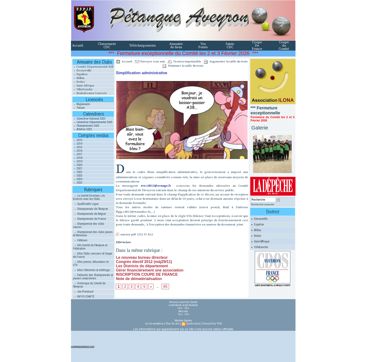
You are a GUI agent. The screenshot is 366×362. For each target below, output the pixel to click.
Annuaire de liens (176, 45)
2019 (77, 161)
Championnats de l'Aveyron (90, 209)
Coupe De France (257, 46)
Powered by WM (212, 323)
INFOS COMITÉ (83, 296)
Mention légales (183, 320)
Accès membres (154, 323)
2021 (77, 168)
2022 (77, 172)
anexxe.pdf (128, 234)
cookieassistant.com (82, 346)
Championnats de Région (89, 213)
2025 (77, 182)
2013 (77, 140)
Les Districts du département (142, 266)
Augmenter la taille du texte (226, 61)
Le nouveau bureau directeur (142, 257)
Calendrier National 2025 (88, 118)
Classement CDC (107, 45)
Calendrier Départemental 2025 (92, 122)
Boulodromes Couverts (89, 93)
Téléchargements (142, 45)
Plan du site (172, 323)
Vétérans (80, 240)
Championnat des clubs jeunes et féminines (93, 233)
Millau (78, 78)
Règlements (81, 104)
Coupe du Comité (284, 46)
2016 (77, 150)
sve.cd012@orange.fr (156, 186)
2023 (77, 175)
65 (165, 286)
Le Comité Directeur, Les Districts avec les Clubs (89, 197)
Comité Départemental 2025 (93, 67)
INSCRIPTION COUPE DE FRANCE (147, 274)
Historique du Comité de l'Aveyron (89, 285)
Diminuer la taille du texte (183, 66)
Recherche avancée (262, 204)
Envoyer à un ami (150, 61)
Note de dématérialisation (139, 279)
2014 (77, 143)
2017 (77, 154)
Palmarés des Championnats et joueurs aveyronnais (93, 276)
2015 (77, 147)
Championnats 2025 (85, 125)
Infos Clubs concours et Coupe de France (92, 255)
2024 (77, 179)
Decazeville (82, 70)
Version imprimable (184, 61)
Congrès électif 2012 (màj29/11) (144, 262)
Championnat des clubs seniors (88, 225)
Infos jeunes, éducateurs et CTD (90, 263)
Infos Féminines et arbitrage (91, 270)
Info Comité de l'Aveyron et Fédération (90, 247)
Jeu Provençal (83, 291)
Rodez (78, 82)
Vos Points (203, 45)
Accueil (77, 45)
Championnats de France (89, 218)
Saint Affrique (83, 85)
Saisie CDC (230, 45)
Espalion (79, 74)
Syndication (193, 323)
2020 (77, 165)
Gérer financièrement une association (149, 270)
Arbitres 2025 (82, 129)
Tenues (78, 107)
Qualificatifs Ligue (85, 204)
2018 (77, 157)
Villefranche (82, 89)
